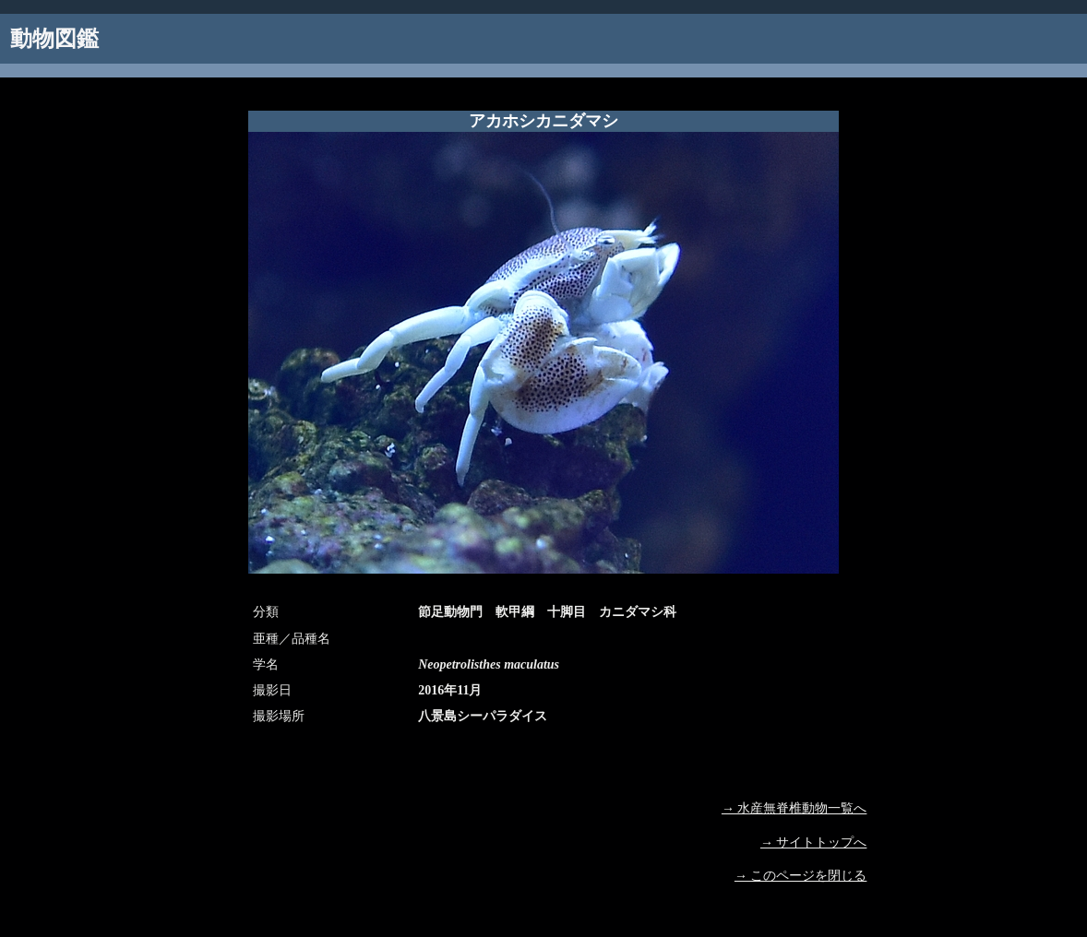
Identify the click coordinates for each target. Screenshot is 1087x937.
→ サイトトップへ (813, 842)
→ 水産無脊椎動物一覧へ (794, 808)
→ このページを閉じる (801, 876)
